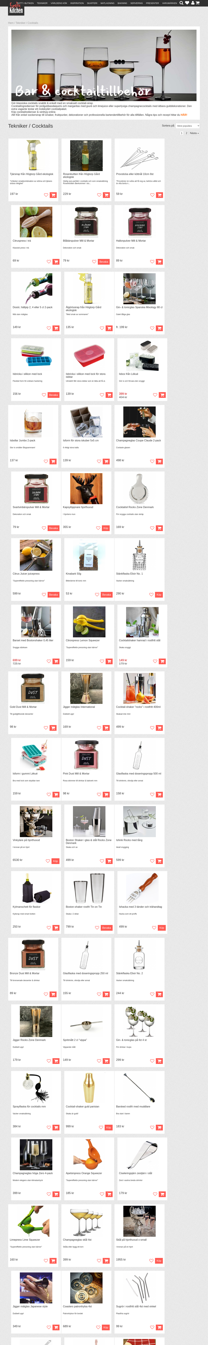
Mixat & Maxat (64, 1309)
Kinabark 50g (163, 442)
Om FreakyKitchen (103, 1304)
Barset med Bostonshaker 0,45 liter (78, 509)
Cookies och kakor (103, 1309)
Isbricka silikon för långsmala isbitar (127, 1178)
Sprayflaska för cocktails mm (123, 843)
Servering (136, 3)
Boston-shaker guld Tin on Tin (75, 1178)
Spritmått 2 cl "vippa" (22, 843)
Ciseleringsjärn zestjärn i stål (172, 910)
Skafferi (92, 3)
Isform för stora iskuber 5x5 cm (76, 375)
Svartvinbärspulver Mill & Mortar (174, 375)
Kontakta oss (17, 1303)
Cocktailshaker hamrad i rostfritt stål (176, 509)
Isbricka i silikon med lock (73, 308)
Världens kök (59, 3)
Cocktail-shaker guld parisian (172, 843)
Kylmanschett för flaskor (72, 709)
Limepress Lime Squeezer (25, 977)
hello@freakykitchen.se (91, 1334)
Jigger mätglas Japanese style (173, 977)
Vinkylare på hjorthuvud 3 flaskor (175, 1111)
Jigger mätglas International (74, 576)
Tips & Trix (62, 1306)
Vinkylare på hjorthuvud (120, 643)
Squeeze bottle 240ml (71, 1111)
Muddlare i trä (18, 1111)
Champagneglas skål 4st (72, 977)
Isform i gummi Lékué (168, 576)
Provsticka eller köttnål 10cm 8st (125, 174)
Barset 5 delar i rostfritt (169, 1178)
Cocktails (33, 23)
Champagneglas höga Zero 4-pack (78, 910)
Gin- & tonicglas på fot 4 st (73, 843)
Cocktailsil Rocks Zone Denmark (77, 442)
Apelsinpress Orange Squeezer (125, 910)
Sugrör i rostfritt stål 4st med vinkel (78, 1044)
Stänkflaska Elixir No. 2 (120, 776)
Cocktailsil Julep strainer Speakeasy (128, 1111)
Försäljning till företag (22, 1312)
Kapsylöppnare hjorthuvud (25, 442)
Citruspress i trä (165, 174)
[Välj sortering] (188, 126)
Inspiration (77, 3)
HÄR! (184, 114)
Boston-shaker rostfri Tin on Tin (125, 709)
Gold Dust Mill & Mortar (23, 576)
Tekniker (42, 3)
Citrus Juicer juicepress (120, 442)
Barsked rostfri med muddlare (27, 910)
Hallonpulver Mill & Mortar (73, 241)
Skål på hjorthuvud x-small (122, 977)
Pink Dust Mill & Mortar (23, 643)
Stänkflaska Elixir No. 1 (23, 509)
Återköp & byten (19, 1309)
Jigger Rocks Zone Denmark (172, 776)
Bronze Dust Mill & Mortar (24, 776)
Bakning (122, 3)
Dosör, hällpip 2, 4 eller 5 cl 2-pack (127, 241)
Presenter (152, 3)
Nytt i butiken (25, 3)
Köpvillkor (15, 1306)
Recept (60, 1303)
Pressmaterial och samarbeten (110, 1307)
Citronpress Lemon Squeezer (124, 509)
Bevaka (46, 262)
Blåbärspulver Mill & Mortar (25, 241)
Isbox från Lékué (165, 308)
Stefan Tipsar (63, 1312)
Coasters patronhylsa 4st (24, 1044)
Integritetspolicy (19, 1315)
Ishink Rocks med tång (23, 709)
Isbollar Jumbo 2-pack (22, 375)
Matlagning (107, 3)
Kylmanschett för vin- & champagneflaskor (169, 1046)
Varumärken (169, 3)
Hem (11, 23)
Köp (145, 262)
